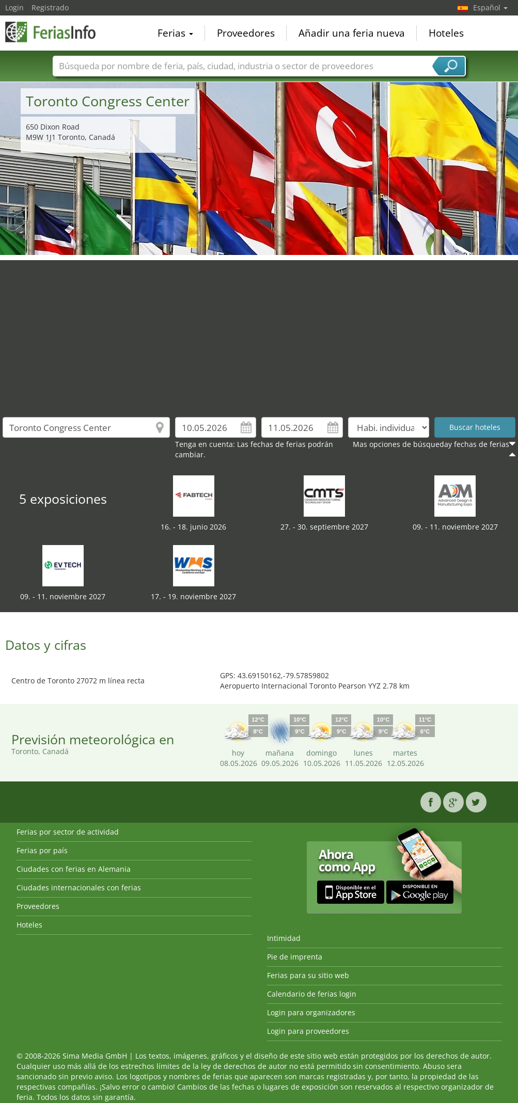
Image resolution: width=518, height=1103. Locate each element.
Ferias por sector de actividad (68, 832)
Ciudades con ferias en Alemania (74, 869)
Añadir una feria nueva (352, 33)
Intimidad (284, 938)
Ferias (175, 33)
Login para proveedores (308, 1031)
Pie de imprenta (294, 957)
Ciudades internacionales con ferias (79, 887)
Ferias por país (42, 850)
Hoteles (446, 33)
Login (14, 7)
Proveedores (246, 33)
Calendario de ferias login (311, 994)
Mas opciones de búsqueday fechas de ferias (431, 444)
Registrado (50, 7)
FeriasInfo (56, 32)
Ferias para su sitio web (308, 975)
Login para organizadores (311, 1012)
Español (490, 7)
